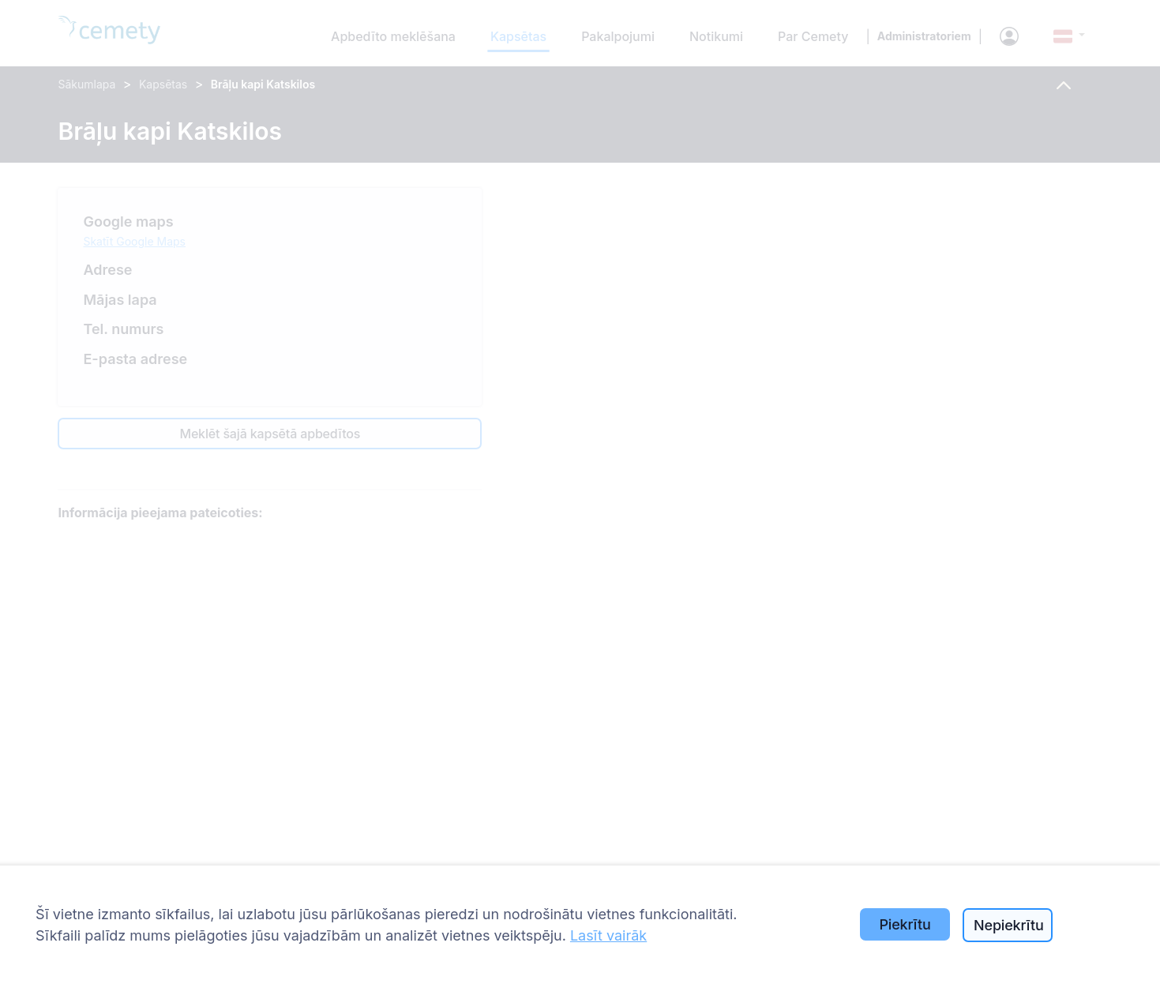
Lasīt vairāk (608, 935)
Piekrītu (904, 924)
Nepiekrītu (1009, 925)
